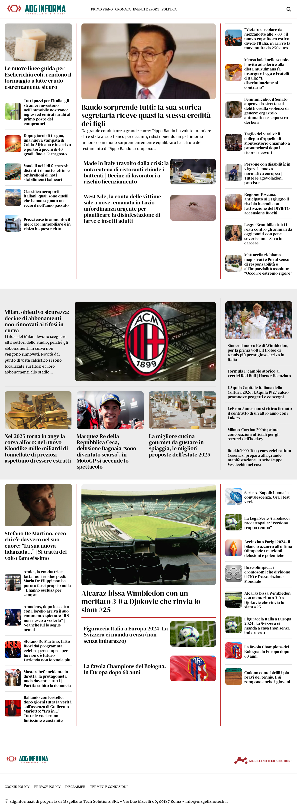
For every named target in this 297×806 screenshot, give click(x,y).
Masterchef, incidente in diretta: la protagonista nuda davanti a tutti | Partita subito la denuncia (47, 678)
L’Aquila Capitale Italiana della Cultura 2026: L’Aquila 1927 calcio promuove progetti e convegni (258, 392)
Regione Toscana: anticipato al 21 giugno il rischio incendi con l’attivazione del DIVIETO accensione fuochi (267, 203)
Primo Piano (102, 9)
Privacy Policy (47, 787)
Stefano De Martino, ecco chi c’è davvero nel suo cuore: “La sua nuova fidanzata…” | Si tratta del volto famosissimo (36, 546)
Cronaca (123, 9)
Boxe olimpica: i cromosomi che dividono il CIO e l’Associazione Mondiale (267, 574)
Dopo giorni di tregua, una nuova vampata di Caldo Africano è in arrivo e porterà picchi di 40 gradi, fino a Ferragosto (47, 145)
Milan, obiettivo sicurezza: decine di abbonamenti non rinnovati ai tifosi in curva (37, 321)
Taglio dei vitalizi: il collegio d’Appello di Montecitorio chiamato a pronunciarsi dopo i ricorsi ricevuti (267, 143)
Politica (169, 9)
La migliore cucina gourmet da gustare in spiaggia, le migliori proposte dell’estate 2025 (179, 445)
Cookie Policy (17, 787)
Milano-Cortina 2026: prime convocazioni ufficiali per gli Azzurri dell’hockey (254, 434)
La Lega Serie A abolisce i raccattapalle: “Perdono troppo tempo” (267, 522)
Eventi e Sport (146, 9)
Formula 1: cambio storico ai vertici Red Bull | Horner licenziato (259, 373)
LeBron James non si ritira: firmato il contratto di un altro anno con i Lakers (260, 413)
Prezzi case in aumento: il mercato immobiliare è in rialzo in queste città (47, 224)
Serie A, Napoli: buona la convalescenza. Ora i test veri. (267, 497)
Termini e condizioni (109, 787)
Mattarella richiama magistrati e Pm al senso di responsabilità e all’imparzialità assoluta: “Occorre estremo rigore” (268, 264)
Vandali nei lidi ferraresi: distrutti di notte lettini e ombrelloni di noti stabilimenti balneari (47, 172)
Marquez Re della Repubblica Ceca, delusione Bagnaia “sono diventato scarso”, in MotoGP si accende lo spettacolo (106, 451)
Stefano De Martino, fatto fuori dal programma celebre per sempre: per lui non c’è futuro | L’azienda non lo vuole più (47, 650)
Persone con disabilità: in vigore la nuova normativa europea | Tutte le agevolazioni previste (267, 173)
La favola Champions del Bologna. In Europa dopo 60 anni (125, 669)
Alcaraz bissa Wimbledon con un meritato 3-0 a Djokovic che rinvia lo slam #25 (140, 601)
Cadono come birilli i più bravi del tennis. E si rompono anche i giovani (267, 677)
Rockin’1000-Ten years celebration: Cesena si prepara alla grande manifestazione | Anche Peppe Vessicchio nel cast (259, 457)
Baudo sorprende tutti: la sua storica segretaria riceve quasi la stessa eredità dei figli (146, 115)
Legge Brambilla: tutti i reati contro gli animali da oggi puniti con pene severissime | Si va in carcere (268, 234)
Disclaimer (75, 787)
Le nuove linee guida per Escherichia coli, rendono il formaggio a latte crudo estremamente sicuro (38, 77)
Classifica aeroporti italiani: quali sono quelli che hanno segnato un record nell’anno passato (46, 198)
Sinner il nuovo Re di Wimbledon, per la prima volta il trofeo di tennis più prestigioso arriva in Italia (258, 352)
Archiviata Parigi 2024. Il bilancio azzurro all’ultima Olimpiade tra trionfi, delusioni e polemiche (268, 548)
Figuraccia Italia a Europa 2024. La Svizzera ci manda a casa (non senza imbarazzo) (126, 635)
